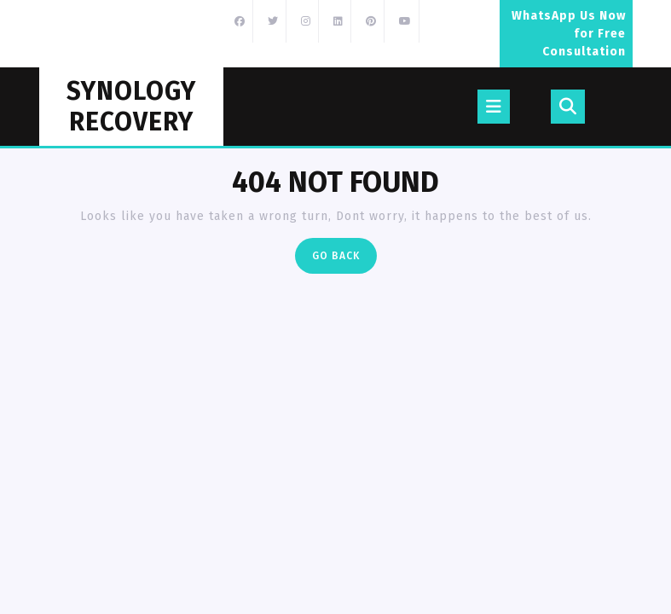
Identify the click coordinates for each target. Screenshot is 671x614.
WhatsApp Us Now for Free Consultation (572, 38)
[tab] (493, 107)
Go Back (344, 260)
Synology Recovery (131, 106)
